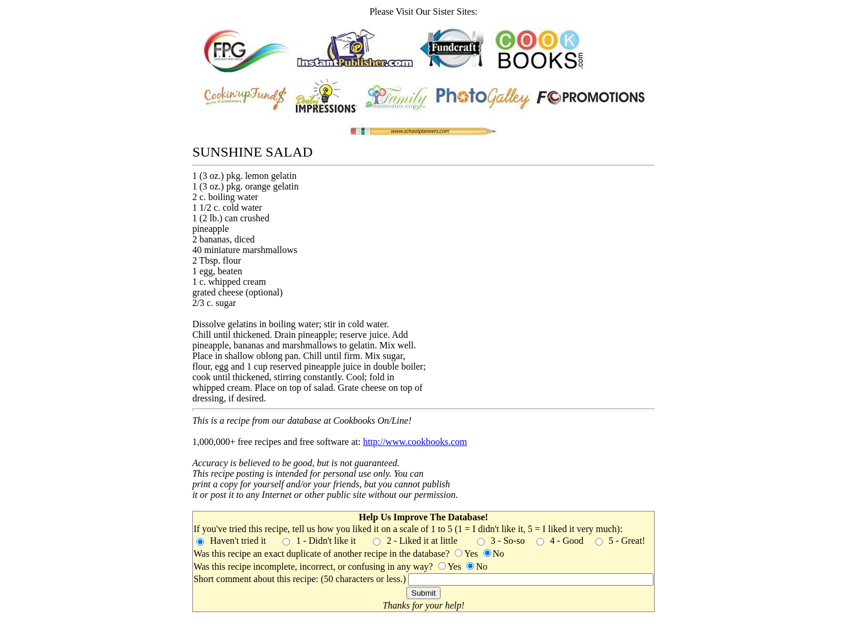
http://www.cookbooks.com (415, 442)
